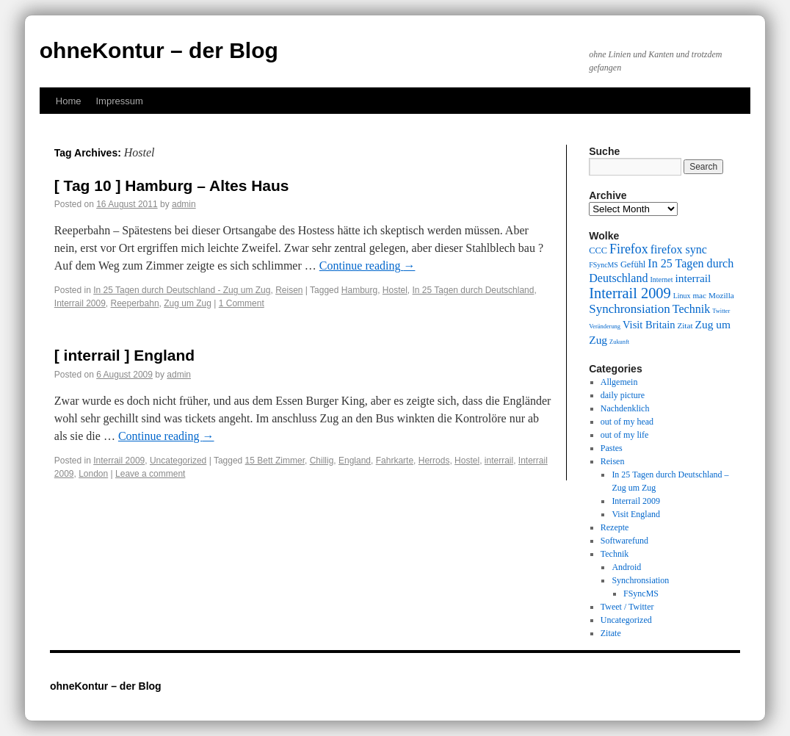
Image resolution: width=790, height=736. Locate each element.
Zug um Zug (187, 303)
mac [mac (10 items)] (699, 295)
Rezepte (615, 527)
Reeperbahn (135, 303)
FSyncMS (641, 593)
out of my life (625, 435)
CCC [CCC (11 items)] (598, 250)
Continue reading (367, 265)
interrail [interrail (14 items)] (693, 278)
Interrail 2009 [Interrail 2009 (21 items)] (630, 293)
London (93, 474)
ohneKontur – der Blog (159, 50)
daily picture (623, 395)
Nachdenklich (625, 408)
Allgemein (619, 382)
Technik (614, 554)
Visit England (636, 514)
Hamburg (359, 290)
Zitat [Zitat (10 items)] (684, 325)
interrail (499, 460)
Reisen (288, 290)
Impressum (118, 101)
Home (68, 101)
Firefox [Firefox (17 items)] (628, 249)
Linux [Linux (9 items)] (682, 296)
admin (184, 204)
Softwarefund (624, 540)
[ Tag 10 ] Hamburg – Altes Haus (171, 185)
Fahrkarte (394, 460)
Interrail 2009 (80, 303)
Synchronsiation (640, 580)
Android (626, 567)
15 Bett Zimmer (275, 460)
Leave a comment (150, 474)
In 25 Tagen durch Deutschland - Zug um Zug (181, 290)
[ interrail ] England (124, 355)
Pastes (612, 448)
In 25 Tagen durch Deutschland (473, 290)
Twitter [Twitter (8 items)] (721, 311)
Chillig (322, 460)
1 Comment (241, 303)
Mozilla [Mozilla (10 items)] (721, 295)
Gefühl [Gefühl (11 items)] (632, 264)
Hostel (395, 290)
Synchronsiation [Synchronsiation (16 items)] (629, 309)
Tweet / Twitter (627, 607)
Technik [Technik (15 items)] (692, 309)
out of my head (627, 421)
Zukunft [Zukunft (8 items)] (619, 342)
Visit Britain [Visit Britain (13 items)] (649, 325)
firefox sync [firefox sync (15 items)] (679, 249)
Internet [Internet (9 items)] (662, 279)
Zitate (611, 633)
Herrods (434, 460)
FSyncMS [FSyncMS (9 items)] (603, 265)
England (354, 460)
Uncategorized (178, 460)
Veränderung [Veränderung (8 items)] (604, 326)
